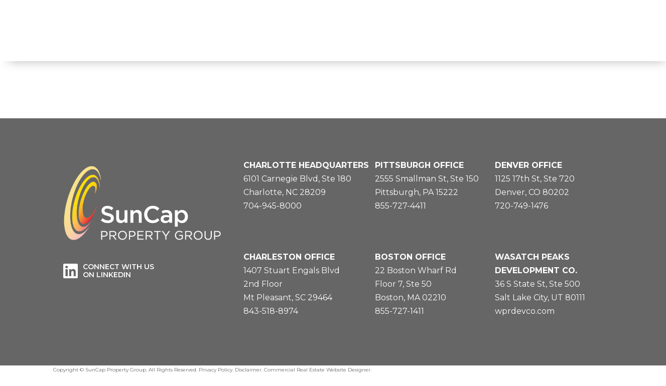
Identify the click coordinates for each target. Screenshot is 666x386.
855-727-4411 (400, 206)
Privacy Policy (215, 369)
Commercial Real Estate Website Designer (317, 369)
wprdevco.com (525, 311)
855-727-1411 (399, 311)
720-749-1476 (521, 206)
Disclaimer (248, 369)
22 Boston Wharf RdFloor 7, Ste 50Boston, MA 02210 (416, 284)
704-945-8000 (272, 206)
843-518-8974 (270, 311)
